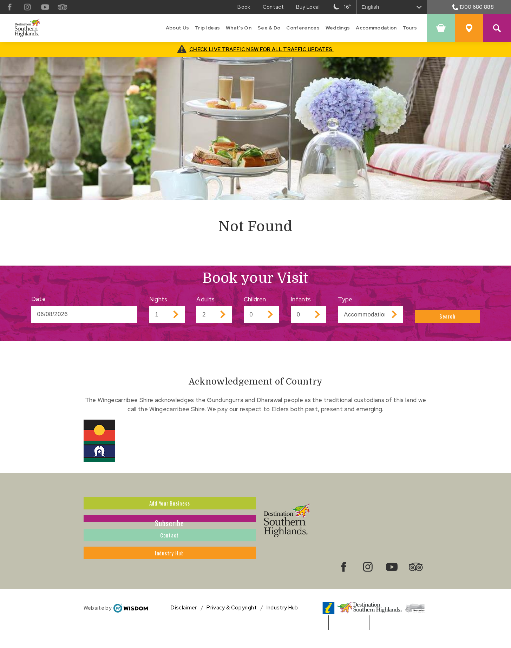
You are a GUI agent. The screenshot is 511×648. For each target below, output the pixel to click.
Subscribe (169, 529)
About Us (177, 28)
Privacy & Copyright (231, 623)
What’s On (238, 28)
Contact (169, 553)
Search (447, 314)
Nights (158, 299)
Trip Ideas (207, 28)
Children (255, 299)
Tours (409, 28)
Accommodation (376, 28)
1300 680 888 (473, 7)
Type (345, 299)
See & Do (269, 28)
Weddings (338, 28)
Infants (301, 299)
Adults (205, 299)
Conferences (303, 28)
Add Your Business (170, 505)
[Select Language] (391, 7)
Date (38, 299)
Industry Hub (170, 577)
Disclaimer (184, 623)
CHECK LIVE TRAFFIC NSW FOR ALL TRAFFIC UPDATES (261, 49)
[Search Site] (497, 28)
